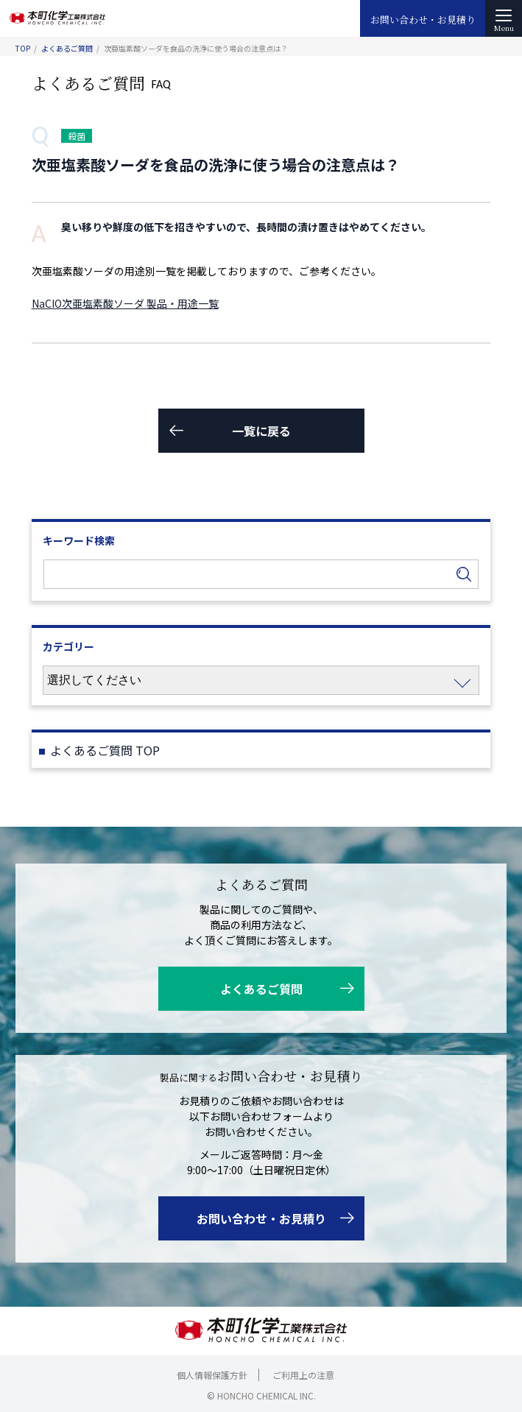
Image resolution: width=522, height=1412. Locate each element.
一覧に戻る (261, 431)
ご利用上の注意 (303, 1375)
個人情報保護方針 (212, 1375)
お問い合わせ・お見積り (423, 20)
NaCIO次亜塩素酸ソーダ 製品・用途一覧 (125, 303)
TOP (22, 48)
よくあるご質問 (67, 48)
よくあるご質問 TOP (105, 750)
